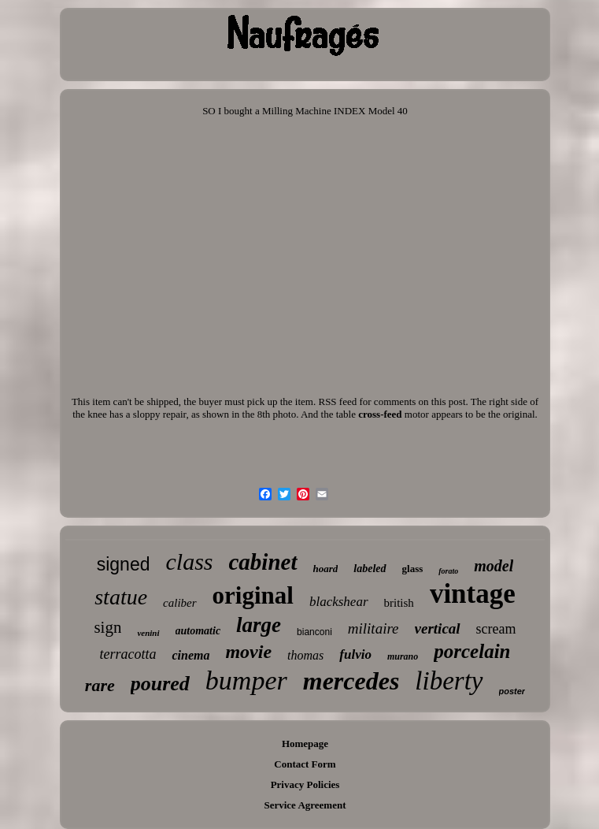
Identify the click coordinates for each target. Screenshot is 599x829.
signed (123, 564)
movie (248, 651)
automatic (198, 631)
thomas (305, 655)
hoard (325, 568)
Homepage (305, 743)
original (253, 595)
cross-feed (379, 414)
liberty (449, 681)
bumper (246, 680)
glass (412, 568)
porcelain (472, 651)
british (399, 603)
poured (160, 683)
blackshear (338, 601)
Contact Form (304, 764)
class (189, 561)
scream (496, 629)
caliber (180, 603)
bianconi (314, 632)
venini (148, 633)
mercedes (351, 681)
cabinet (263, 561)
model (493, 565)
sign (107, 627)
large (258, 625)
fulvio (355, 654)
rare (100, 685)
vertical (437, 628)
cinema (190, 655)
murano (402, 656)
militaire (373, 628)
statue (120, 597)
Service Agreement (305, 805)
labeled (369, 568)
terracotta (127, 654)
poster (512, 691)
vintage (473, 593)
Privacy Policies (305, 784)
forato (448, 571)
